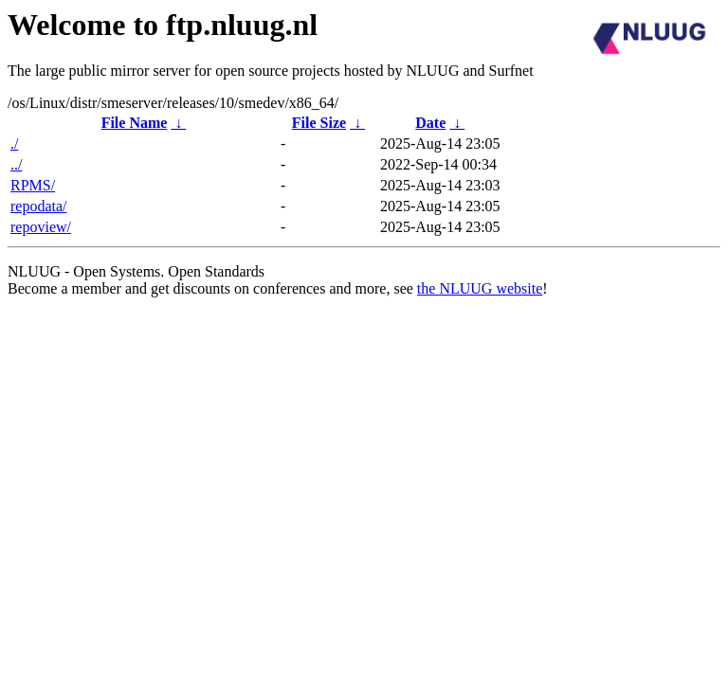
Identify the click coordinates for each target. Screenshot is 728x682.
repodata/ (38, 206)
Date (430, 123)
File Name (134, 123)
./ (14, 143)
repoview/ (40, 227)
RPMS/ (32, 185)
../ (16, 164)
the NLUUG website (479, 288)
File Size (319, 123)
